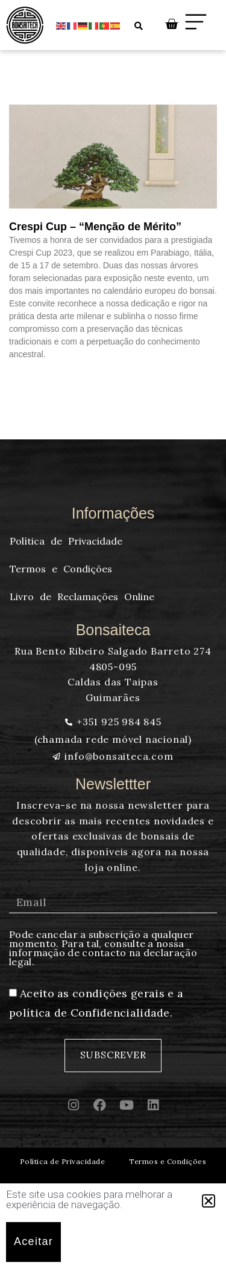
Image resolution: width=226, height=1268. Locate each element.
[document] (113, 634)
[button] (208, 1200)
